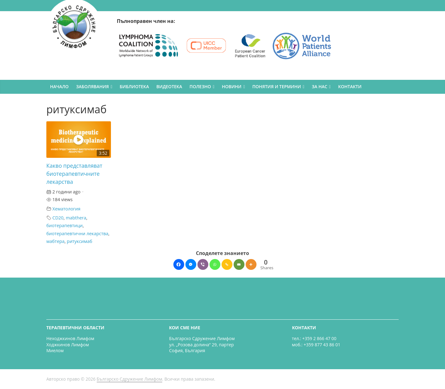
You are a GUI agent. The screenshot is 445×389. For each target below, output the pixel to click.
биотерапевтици (64, 225)
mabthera (76, 218)
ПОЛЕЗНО (200, 86)
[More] (251, 264)
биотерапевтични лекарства (77, 233)
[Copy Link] (227, 264)
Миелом (55, 350)
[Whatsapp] (215, 264)
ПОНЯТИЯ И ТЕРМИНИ (276, 86)
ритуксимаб (79, 241)
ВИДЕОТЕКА (169, 86)
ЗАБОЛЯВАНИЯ (92, 86)
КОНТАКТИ (350, 86)
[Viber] (202, 264)
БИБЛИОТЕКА (134, 86)
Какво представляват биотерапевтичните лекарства (74, 174)
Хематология (67, 209)
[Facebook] (178, 264)
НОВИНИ (231, 86)
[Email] (239, 264)
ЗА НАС (319, 86)
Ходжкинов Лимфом (67, 345)
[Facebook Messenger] (190, 264)
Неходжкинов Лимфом (70, 338)
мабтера (55, 241)
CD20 (58, 218)
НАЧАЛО (59, 86)
